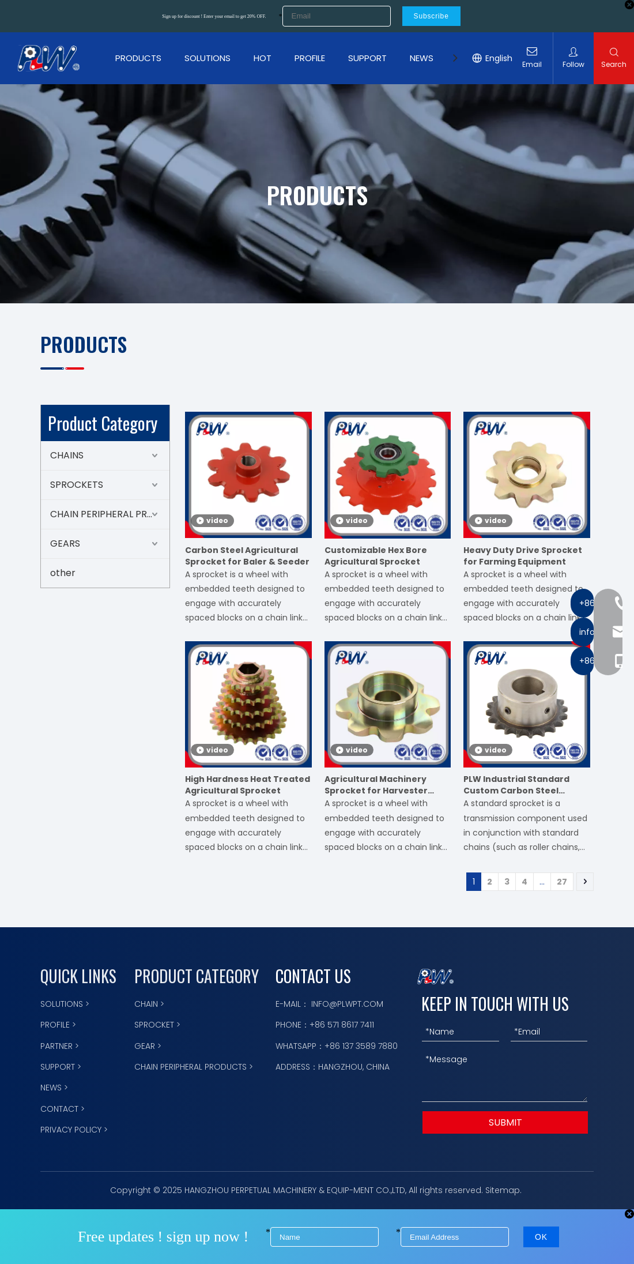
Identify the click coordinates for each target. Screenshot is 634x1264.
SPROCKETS (76, 484)
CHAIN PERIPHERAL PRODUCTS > (193, 1067)
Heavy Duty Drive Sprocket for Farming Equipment (522, 555)
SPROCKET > (157, 1024)
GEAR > (147, 1046)
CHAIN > (149, 1004)
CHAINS (67, 455)
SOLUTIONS (207, 58)
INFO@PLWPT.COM (347, 1004)
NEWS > (54, 1087)
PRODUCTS (138, 58)
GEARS (65, 543)
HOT (262, 58)
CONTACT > (62, 1109)
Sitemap (502, 1190)
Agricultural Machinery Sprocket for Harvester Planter (376, 784)
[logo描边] (435, 976)
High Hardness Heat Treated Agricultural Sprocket (247, 784)
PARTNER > (59, 1046)
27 (562, 881)
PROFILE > (58, 1024)
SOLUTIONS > (64, 1004)
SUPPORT (367, 58)
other (63, 573)
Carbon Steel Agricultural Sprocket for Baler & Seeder (247, 555)
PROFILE (310, 58)
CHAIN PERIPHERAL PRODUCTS (109, 514)
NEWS (421, 58)
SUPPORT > (60, 1067)
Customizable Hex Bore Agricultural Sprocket (375, 555)
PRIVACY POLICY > (74, 1129)
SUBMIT (505, 1122)
